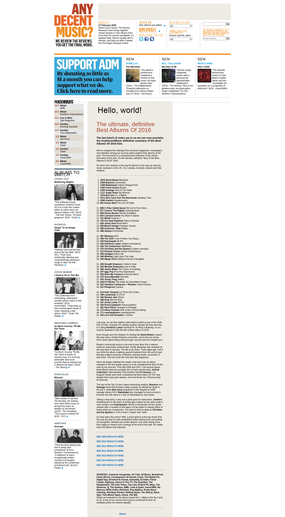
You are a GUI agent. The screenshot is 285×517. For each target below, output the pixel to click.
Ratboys (60, 224)
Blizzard (58, 377)
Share (122, 514)
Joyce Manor (63, 272)
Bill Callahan (171, 63)
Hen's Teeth (204, 67)
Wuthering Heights (64, 182)
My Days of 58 (169, 67)
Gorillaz (132, 63)
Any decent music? (73, 25)
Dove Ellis (61, 374)
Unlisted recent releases (149, 31)
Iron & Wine (205, 63)
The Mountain (133, 67)
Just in (145, 22)
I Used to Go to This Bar (66, 275)
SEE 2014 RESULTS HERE (110, 460)
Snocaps (60, 423)
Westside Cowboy (66, 323)
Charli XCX (61, 178)
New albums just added (151, 25)
